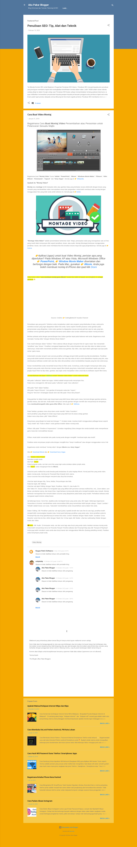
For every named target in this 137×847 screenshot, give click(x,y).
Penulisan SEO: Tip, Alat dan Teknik (51, 32)
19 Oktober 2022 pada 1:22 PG (64, 584)
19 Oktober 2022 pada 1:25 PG (64, 595)
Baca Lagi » (105, 730)
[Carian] (112, 5)
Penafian (49, 14)
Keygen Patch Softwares (44, 557)
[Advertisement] (68, 684)
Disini (94, 273)
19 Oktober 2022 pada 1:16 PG (64, 574)
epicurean (72, 837)
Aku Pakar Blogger (38, 4)
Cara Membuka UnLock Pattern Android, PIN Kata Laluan (51, 736)
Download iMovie (38, 458)
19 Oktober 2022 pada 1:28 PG (64, 605)
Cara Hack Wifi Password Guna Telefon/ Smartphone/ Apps (52, 760)
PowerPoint (47, 267)
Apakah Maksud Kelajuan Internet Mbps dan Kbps (48, 712)
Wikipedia (80, 185)
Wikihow (49, 382)
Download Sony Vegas (57, 458)
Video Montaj (36, 549)
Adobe (78, 198)
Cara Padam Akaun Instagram (39, 807)
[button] (108, 31)
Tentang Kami (35, 14)
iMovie (88, 270)
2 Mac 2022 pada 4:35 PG (61, 557)
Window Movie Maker (71, 267)
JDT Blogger (61, 14)
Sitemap (74, 14)
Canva (29, 254)
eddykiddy (39, 568)
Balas (38, 563)
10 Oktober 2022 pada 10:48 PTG (53, 568)
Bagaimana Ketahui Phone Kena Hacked (44, 783)
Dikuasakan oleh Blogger (68, 834)
